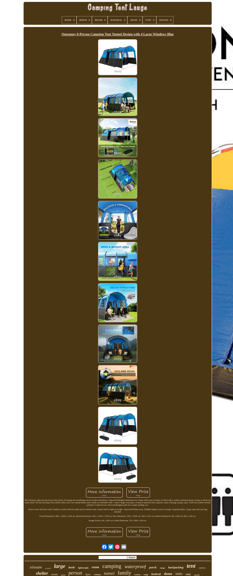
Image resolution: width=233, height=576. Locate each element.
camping (111, 566)
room (95, 567)
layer (88, 574)
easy (188, 574)
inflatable (36, 567)
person (75, 573)
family (124, 573)
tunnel (109, 573)
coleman (97, 574)
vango (162, 568)
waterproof (135, 566)
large (59, 566)
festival (156, 574)
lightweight (83, 568)
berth (71, 567)
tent (191, 566)
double (54, 574)
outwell (196, 575)
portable (48, 568)
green (63, 575)
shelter (42, 573)
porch (152, 567)
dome (168, 574)
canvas (202, 567)
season (137, 574)
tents (179, 574)
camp (146, 574)
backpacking (175, 567)
